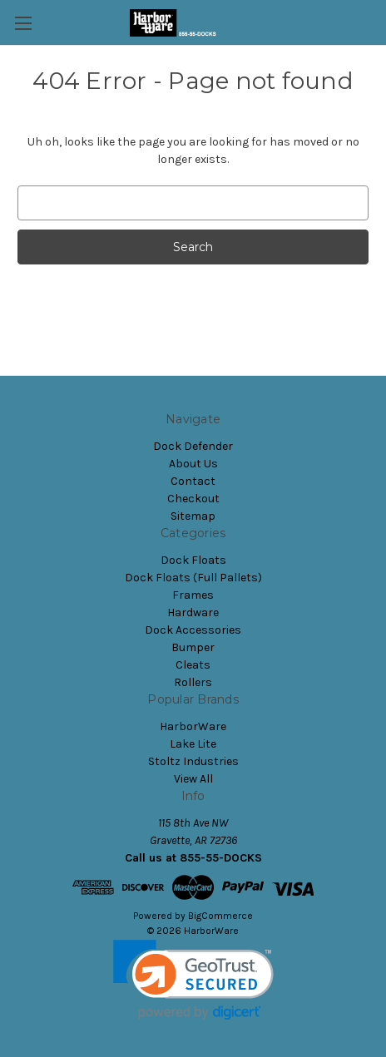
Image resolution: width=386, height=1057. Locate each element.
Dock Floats (193, 560)
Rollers (193, 682)
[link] (193, 980)
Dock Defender (193, 446)
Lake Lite (193, 744)
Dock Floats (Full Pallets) (193, 577)
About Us (193, 464)
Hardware (193, 612)
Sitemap (193, 516)
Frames (193, 595)
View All (193, 779)
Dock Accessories (193, 630)
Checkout (193, 498)
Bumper (193, 647)
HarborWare (193, 726)
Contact (193, 481)
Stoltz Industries (193, 761)
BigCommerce (220, 915)
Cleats (193, 665)
